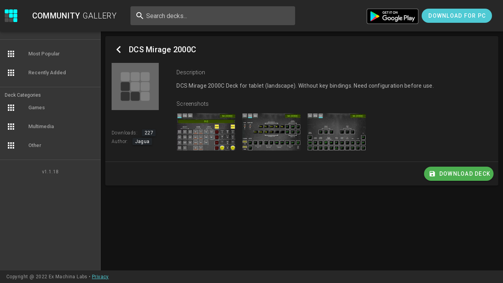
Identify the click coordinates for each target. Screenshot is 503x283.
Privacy (100, 276)
